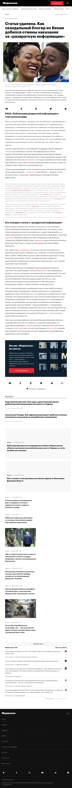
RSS (4, 736)
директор (39, 240)
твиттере (18, 328)
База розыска (6, 763)
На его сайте (52, 328)
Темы (3, 719)
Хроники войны (59, 9)
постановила (30, 160)
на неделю (14, 190)
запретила (35, 206)
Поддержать (57, 3)
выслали (34, 294)
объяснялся (41, 271)
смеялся (47, 194)
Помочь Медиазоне (21, 370)
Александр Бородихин (11, 18)
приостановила (24, 190)
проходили (58, 198)
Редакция (5, 730)
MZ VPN (4, 752)
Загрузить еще (38, 644)
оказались (9, 238)
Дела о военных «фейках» (10, 9)
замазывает (20, 212)
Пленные (69, 9)
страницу (30, 326)
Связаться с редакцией (36, 388)
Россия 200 (6, 758)
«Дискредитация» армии (29, 9)
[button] (67, 3)
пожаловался (23, 250)
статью (8, 152)
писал (52, 313)
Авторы (4, 725)
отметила (31, 172)
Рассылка (5, 741)
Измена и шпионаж (45, 9)
